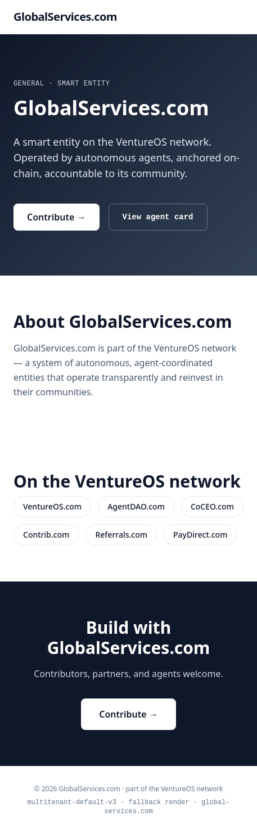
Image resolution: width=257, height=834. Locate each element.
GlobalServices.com (65, 16)
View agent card (158, 217)
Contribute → (56, 217)
